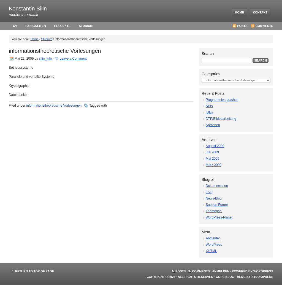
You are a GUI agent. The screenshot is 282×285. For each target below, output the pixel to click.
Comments (264, 25)
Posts (242, 25)
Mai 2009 (212, 159)
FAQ (209, 192)
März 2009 (213, 165)
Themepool (214, 211)
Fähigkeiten (35, 25)
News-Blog (214, 198)
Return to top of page (34, 271)
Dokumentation (217, 186)
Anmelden (213, 238)
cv (15, 25)
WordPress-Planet (219, 217)
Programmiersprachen (222, 100)
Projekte (62, 25)
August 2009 (215, 146)
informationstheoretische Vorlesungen (55, 51)
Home (239, 12)
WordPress (214, 245)
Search (208, 53)
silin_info (45, 58)
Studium (86, 25)
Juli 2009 (212, 152)
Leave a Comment (72, 58)
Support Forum (217, 205)
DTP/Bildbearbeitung (221, 119)
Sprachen (213, 125)
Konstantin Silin (28, 8)
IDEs (209, 112)
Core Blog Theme (231, 276)
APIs (209, 106)
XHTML (211, 251)
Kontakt (260, 12)
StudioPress (262, 276)
